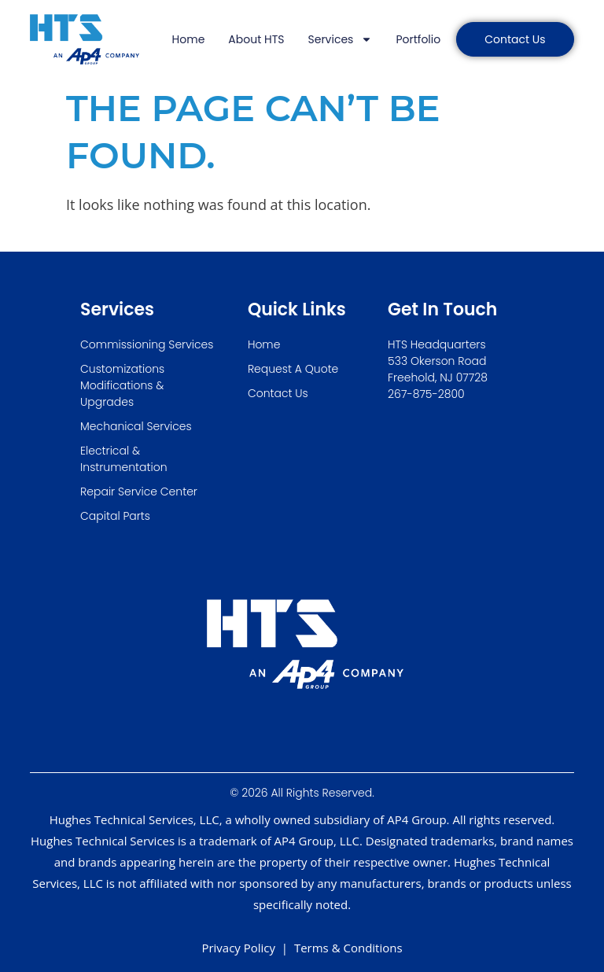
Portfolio (418, 39)
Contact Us (278, 393)
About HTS (256, 39)
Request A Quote (293, 369)
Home (188, 39)
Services (340, 39)
